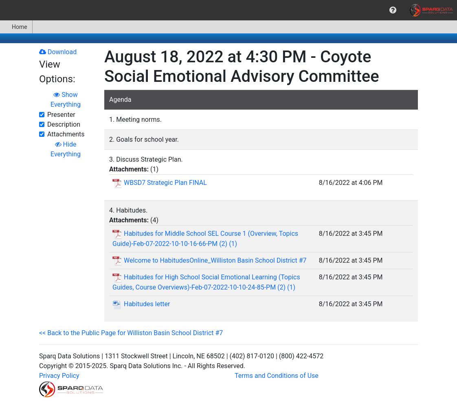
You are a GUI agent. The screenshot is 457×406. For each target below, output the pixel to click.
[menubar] (228, 10)
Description (63, 124)
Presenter (61, 115)
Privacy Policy (59, 376)
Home (16, 27)
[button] (393, 10)
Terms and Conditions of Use (277, 376)
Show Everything (66, 99)
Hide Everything (66, 149)
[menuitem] (393, 10)
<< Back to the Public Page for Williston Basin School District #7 (131, 333)
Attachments (66, 134)
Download (58, 52)
